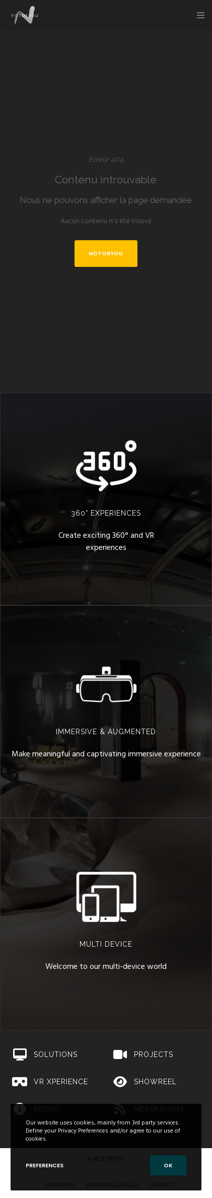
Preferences (44, 1165)
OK (168, 1165)
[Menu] (197, 15)
